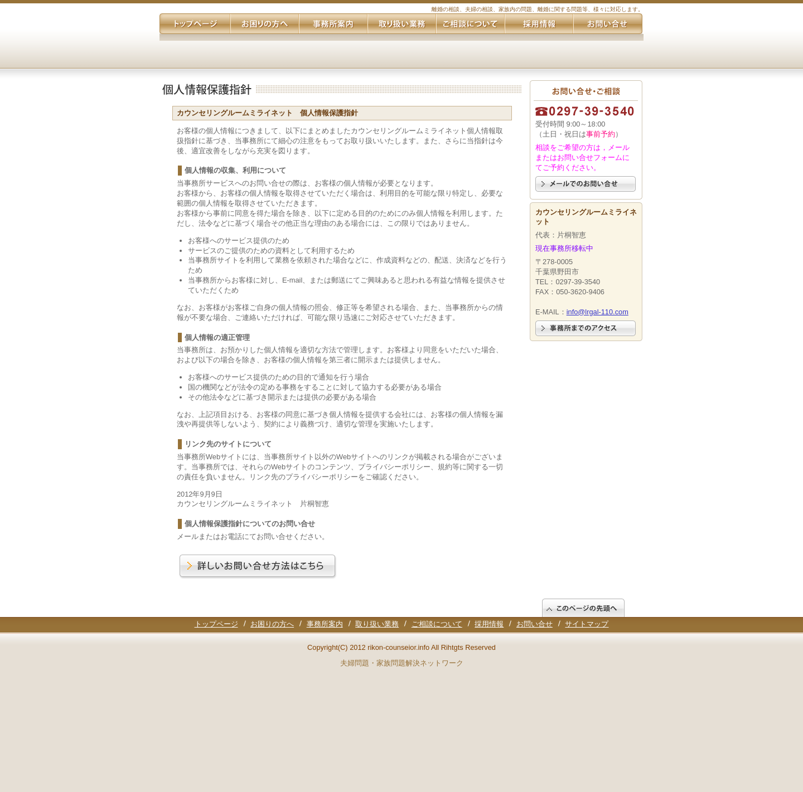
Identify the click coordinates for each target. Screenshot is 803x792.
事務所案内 (325, 624)
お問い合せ (534, 624)
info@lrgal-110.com (597, 312)
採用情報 (489, 624)
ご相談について (437, 624)
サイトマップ (586, 624)
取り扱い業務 (377, 624)
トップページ (216, 624)
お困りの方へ (272, 624)
